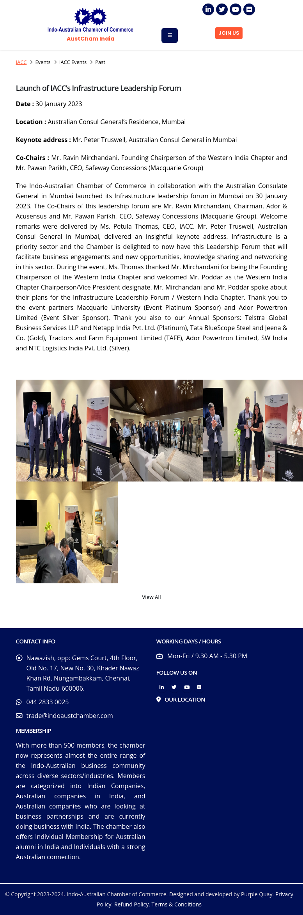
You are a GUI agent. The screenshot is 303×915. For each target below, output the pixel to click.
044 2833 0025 (48, 702)
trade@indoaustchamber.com (70, 715)
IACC (21, 62)
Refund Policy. (132, 904)
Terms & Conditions (176, 904)
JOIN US (228, 33)
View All (151, 597)
